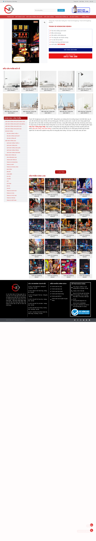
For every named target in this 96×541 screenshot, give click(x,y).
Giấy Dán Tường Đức (12, 145)
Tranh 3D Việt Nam (11, 200)
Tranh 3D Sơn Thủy (12, 190)
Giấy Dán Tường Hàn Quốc (34, 16)
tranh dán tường (46, 128)
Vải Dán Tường (75, 16)
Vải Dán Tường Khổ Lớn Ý (13, 136)
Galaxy (8, 188)
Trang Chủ (10, 16)
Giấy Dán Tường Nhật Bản (13, 152)
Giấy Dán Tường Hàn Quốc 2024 (13, 128)
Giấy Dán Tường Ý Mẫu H (13, 143)
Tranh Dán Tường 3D (61, 16)
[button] (44, 22)
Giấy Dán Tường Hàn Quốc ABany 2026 (15, 121)
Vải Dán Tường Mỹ (11, 138)
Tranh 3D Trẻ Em (11, 198)
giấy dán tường (37, 128)
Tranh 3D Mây (10, 164)
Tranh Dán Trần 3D (12, 159)
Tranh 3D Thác (10, 193)
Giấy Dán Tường (49, 16)
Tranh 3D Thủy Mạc (12, 195)
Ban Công (9, 169)
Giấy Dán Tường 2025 (10, 140)
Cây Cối (8, 176)
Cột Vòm (9, 183)
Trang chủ (51, 21)
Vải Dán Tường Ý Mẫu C (13, 133)
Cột (8, 181)
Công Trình (85, 16)
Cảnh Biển (9, 174)
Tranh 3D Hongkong (73, 21)
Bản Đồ (9, 171)
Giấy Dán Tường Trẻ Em (13, 150)
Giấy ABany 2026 (20, 16)
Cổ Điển (9, 178)
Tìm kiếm (61, 10)
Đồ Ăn (8, 186)
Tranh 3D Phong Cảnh (12, 167)
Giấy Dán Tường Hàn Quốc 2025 (13, 126)
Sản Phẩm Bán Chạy (12, 157)
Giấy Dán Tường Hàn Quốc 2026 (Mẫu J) (15, 124)
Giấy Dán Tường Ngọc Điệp (37, 126)
